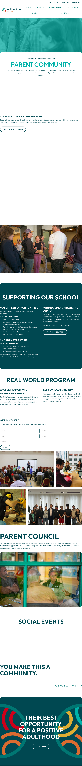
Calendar (65, 2)
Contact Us (76, 2)
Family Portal (54, 2)
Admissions (71, 7)
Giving (35, 13)
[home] (11, 10)
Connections (55, 7)
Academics (39, 7)
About (26, 7)
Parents (64, 13)
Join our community (67, 686)
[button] (27, 7)
